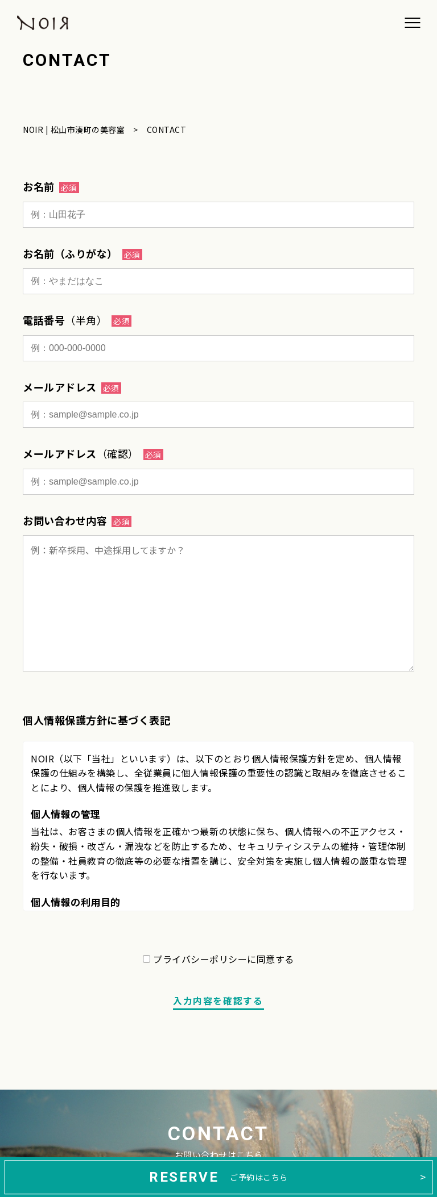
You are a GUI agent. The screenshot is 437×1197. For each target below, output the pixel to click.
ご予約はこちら (218, 1177)
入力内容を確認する (218, 1000)
